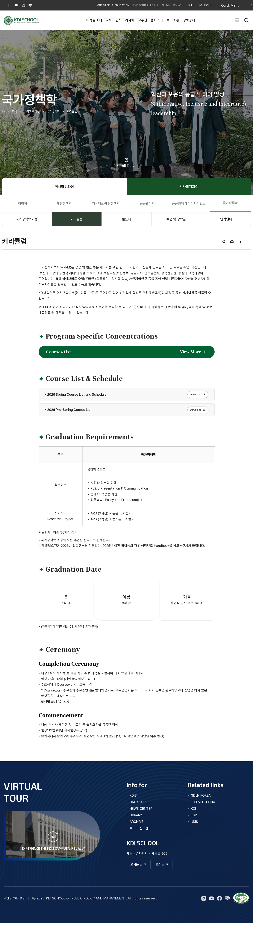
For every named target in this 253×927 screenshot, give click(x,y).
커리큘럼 (72, 111)
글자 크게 (240, 241)
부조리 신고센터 (141, 831)
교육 (109, 20)
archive (136, 824)
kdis (133, 798)
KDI (193, 811)
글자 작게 (247, 241)
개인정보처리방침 (14, 902)
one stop (138, 805)
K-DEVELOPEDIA (203, 805)
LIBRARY (143, 5)
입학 (119, 20)
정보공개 (189, 20)
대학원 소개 (94, 20)
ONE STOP (78, 5)
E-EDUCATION (99, 5)
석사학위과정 (32, 111)
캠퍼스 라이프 (160, 20)
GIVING (173, 5)
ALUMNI (158, 5)
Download (196, 395)
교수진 (142, 20)
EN (191, 5)
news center (141, 811)
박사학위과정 (189, 186)
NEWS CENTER (123, 5)
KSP (194, 818)
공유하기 (223, 241)
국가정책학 (53, 111)
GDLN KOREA (201, 798)
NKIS (194, 824)
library (136, 818)
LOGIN (206, 5)
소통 (176, 20)
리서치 (129, 20)
